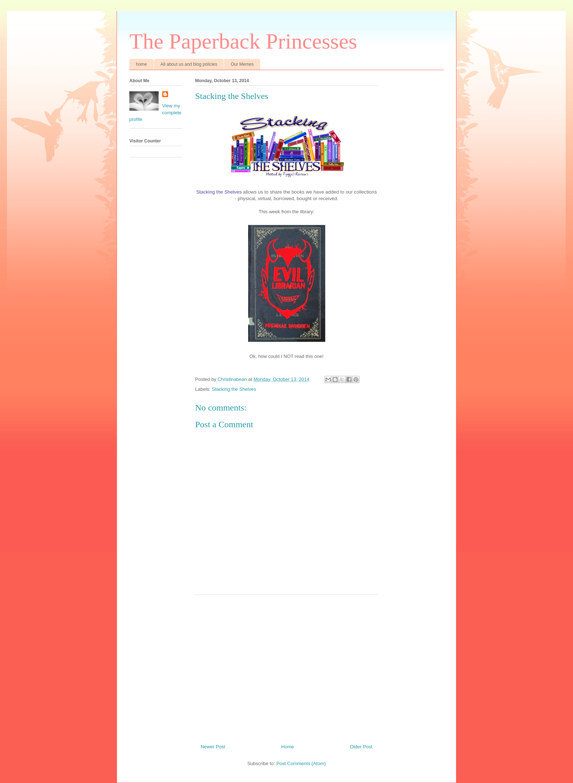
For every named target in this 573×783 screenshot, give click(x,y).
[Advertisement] (286, 666)
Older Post (361, 746)
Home (287, 746)
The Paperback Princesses (243, 41)
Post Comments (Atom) (301, 763)
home (141, 64)
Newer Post (213, 746)
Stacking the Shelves (234, 389)
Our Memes (242, 64)
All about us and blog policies (188, 64)
